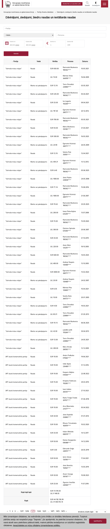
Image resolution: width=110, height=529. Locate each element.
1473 (63, 511)
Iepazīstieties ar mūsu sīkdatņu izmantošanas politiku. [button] (36, 525)
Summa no (53, 41)
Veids (39, 61)
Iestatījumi (96, 3)
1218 (27, 511)
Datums (85, 61)
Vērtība (55, 61)
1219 (33, 511)
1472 (58, 511)
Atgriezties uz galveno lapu (72, 4)
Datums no (12, 41)
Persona (70, 61)
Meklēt (87, 3)
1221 (44, 511)
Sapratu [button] (98, 521)
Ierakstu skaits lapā (85, 512)
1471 (52, 511)
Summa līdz (70, 41)
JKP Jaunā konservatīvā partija (16, 357)
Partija (16, 61)
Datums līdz (29, 41)
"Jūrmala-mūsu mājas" (13, 69)
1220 (39, 511)
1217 (22, 511)
